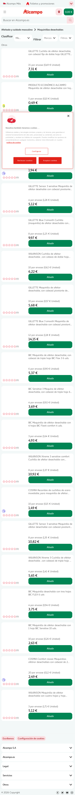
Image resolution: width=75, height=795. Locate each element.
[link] (31, 738)
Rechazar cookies (25, 160)
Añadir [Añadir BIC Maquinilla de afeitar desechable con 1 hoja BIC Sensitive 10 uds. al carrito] (50, 648)
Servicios (37, 775)
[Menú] (4, 12)
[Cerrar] (68, 116)
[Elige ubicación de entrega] (59, 12)
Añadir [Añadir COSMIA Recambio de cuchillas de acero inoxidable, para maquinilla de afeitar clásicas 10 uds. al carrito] (50, 513)
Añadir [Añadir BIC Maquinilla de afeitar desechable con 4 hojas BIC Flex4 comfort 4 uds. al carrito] (50, 445)
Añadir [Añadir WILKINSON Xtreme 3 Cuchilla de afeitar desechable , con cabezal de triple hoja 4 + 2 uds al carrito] (50, 581)
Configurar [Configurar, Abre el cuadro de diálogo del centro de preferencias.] (36, 151)
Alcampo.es (37, 757)
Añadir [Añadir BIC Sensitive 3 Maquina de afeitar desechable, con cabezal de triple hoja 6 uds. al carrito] (50, 412)
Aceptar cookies (50, 160)
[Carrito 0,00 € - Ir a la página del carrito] (69, 12)
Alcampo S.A (37, 747)
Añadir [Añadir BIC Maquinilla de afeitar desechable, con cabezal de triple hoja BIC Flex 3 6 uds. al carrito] (50, 378)
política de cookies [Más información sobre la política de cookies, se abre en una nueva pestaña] (13, 142)
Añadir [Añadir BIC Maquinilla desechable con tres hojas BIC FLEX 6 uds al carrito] (50, 614)
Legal (37, 766)
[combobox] (34, 20)
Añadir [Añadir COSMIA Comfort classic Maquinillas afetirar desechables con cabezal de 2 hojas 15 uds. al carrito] (50, 682)
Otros (37, 784)
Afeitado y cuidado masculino (17, 29)
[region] (37, 140)
